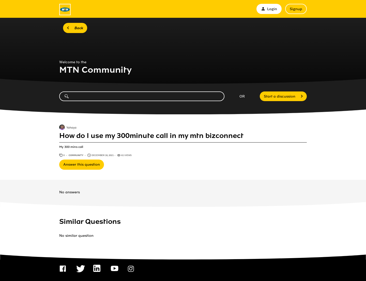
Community (76, 155)
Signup (296, 9)
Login (269, 9)
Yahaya (71, 128)
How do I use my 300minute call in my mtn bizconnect (151, 135)
